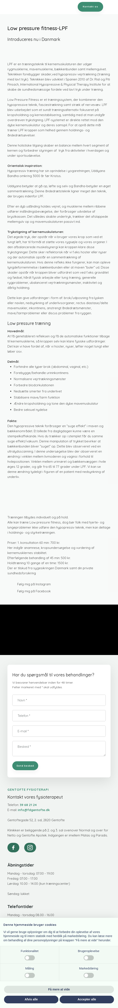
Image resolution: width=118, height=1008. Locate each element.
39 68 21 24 (28, 805)
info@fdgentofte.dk (34, 810)
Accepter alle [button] (86, 999)
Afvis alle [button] (31, 999)
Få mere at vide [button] (59, 989)
